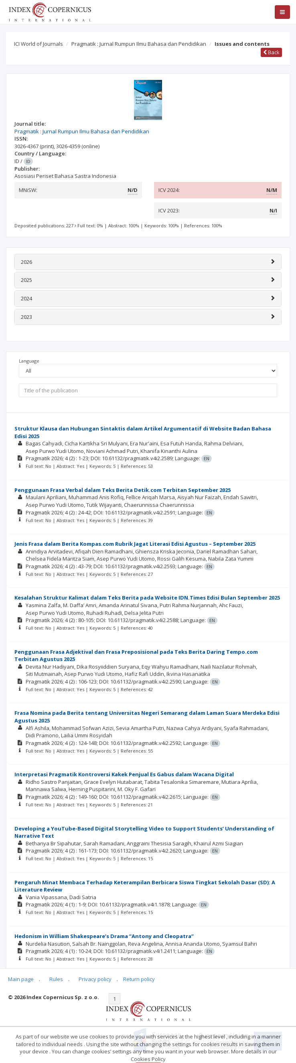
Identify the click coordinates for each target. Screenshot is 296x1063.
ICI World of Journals (38, 43)
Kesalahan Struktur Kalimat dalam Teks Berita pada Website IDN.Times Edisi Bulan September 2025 (147, 597)
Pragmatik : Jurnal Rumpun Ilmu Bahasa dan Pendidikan (138, 43)
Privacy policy (95, 979)
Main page (21, 979)
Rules (56, 979)
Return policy (139, 979)
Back (271, 52)
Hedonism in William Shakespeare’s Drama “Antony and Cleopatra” (104, 936)
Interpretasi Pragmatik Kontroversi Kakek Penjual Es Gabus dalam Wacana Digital (124, 774)
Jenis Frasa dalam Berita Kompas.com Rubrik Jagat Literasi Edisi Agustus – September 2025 (134, 543)
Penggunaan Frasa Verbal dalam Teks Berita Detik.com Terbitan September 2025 (122, 490)
